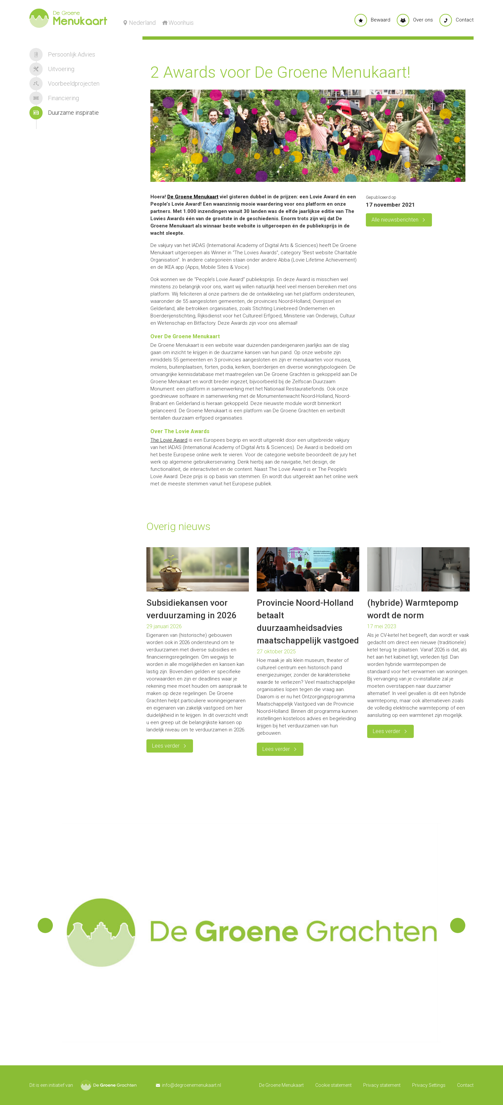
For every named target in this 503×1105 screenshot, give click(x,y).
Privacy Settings (428, 1085)
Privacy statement (382, 1085)
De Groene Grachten (108, 1085)
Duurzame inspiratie (64, 112)
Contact (465, 1085)
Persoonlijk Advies (62, 54)
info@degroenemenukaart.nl (191, 1085)
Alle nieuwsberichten (394, 220)
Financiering (54, 98)
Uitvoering (51, 69)
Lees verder (165, 746)
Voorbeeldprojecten (64, 83)
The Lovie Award (168, 440)
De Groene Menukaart (192, 197)
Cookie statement (333, 1085)
